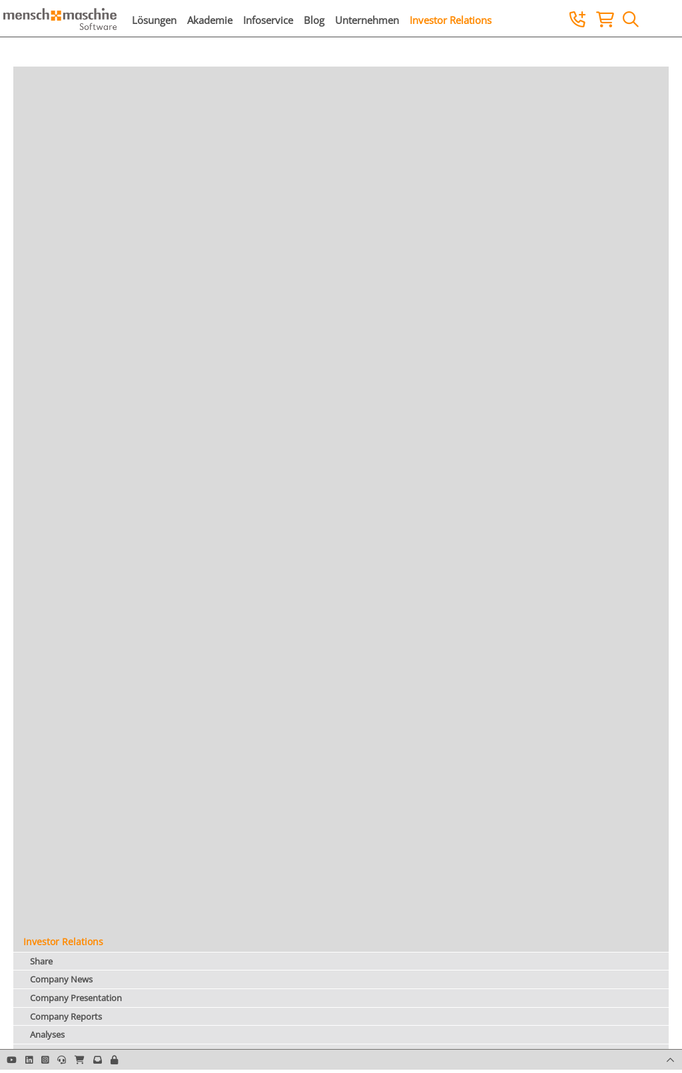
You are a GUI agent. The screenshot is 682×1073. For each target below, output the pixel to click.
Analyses (47, 1034)
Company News (61, 979)
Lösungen (154, 20)
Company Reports (66, 1016)
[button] (114, 1060)
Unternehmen (367, 20)
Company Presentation (76, 998)
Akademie (209, 20)
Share (41, 961)
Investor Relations (451, 20)
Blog (314, 20)
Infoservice (268, 20)
